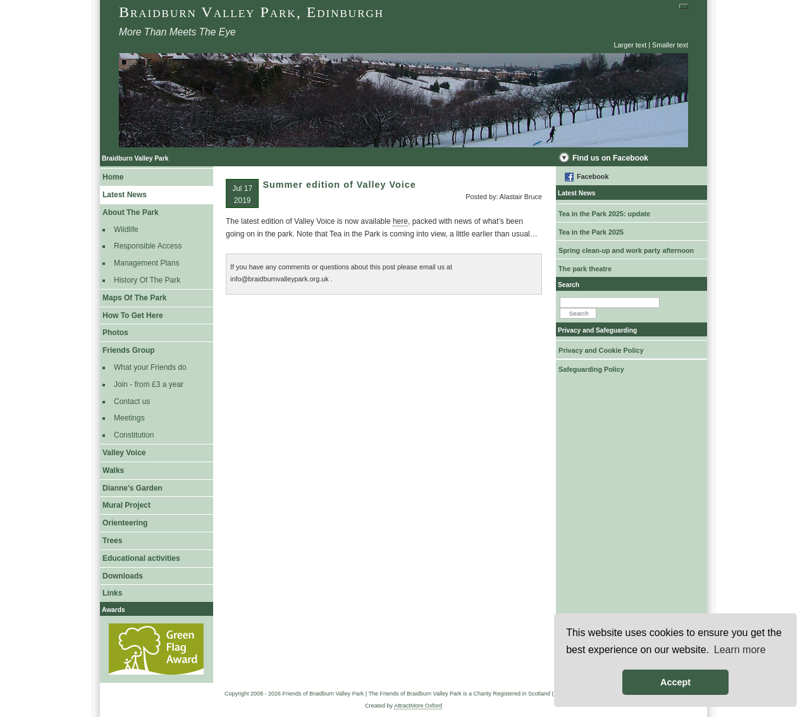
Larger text (630, 45)
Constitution (134, 435)
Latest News (124, 194)
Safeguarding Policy (591, 369)
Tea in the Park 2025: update (604, 214)
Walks (113, 470)
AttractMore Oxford (418, 705)
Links (112, 593)
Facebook (592, 176)
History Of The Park (147, 280)
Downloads (122, 576)
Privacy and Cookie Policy (600, 350)
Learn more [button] (740, 649)
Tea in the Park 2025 (591, 232)
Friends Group (128, 350)
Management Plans (146, 263)
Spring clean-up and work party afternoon (626, 250)
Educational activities (141, 558)
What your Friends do (150, 367)
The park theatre (585, 269)
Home (112, 177)
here (400, 221)
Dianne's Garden (132, 488)
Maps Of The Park (134, 297)
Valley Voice (124, 452)
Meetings (129, 418)
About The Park (130, 212)
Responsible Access (148, 246)
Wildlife (126, 229)
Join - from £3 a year (148, 384)
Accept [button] (675, 682)
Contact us (132, 401)
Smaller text (670, 45)
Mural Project (126, 505)
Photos (115, 332)
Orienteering (124, 522)
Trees (112, 540)
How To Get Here (132, 315)
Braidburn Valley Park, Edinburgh (251, 12)
